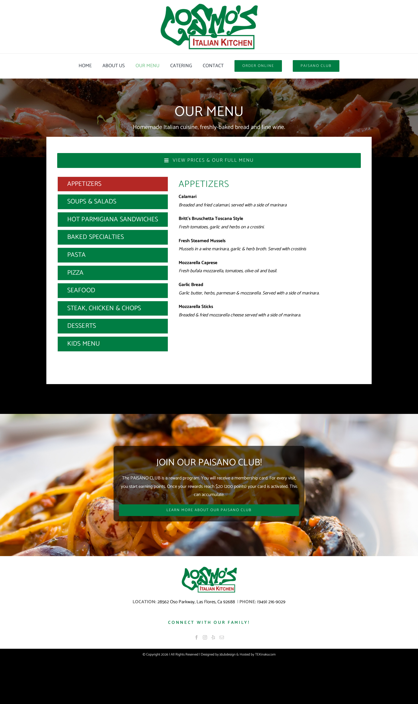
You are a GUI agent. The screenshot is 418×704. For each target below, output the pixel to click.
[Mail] (222, 637)
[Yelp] (213, 637)
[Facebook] (196, 637)
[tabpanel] (270, 265)
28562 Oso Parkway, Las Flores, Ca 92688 (196, 602)
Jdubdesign (228, 654)
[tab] (112, 184)
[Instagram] (205, 637)
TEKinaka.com (265, 654)
